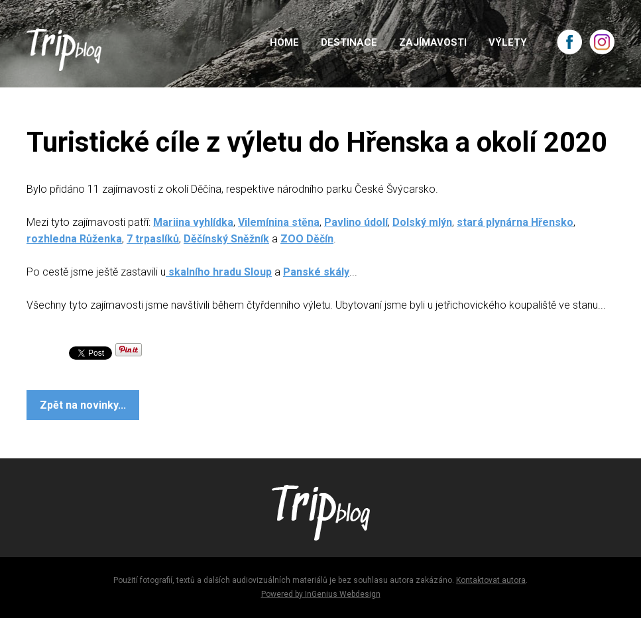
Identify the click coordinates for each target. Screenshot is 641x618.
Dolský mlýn (422, 222)
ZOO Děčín (306, 238)
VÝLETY (508, 42)
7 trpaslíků (153, 238)
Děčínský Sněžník (226, 238)
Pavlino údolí (356, 222)
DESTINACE (349, 42)
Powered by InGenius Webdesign (320, 594)
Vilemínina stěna (279, 222)
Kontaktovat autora (491, 580)
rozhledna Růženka (74, 238)
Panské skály (316, 272)
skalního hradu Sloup (219, 272)
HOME (284, 42)
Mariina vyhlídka (193, 222)
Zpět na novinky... (83, 405)
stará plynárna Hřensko (515, 222)
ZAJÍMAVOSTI (433, 42)
